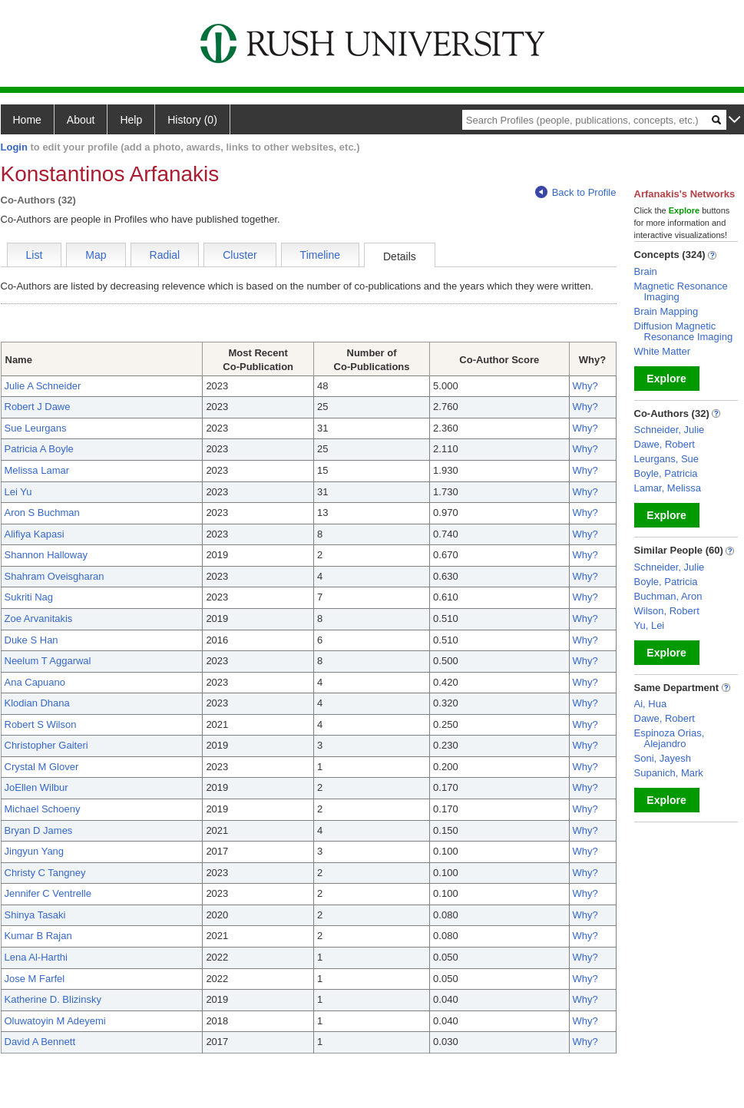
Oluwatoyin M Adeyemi (55, 1021)
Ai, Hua (650, 703)
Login (14, 147)
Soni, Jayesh (662, 758)
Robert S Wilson (41, 724)
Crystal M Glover (42, 766)
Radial (165, 255)
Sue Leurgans (36, 428)
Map (95, 255)
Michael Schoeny (43, 809)
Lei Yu (18, 492)
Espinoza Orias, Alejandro (669, 738)
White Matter (662, 351)
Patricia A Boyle (39, 449)
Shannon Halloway (46, 555)
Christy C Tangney (45, 872)
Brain (645, 271)
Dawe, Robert (664, 444)
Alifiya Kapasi (34, 534)
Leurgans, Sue (666, 459)
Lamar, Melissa (667, 488)
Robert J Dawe (38, 406)
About (81, 120)
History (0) (192, 120)
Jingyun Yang (34, 851)
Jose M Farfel (35, 978)
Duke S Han (31, 640)
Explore (666, 378)
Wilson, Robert (666, 611)
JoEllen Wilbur (36, 787)
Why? (585, 386)
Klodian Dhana (37, 703)
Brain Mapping (666, 311)
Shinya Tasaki (35, 915)
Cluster (239, 255)
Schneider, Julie (669, 429)
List (34, 255)
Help (131, 120)
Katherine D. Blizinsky (53, 999)
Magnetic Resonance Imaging (681, 291)
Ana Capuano (35, 682)
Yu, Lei (649, 625)
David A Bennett (40, 1041)
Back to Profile (576, 192)
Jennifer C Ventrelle (48, 893)
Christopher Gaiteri (46, 745)
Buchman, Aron (668, 596)
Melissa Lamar (37, 470)
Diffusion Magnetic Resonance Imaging (683, 331)
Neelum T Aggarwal (48, 660)
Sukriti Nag (29, 597)
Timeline (320, 255)
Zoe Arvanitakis (39, 618)
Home (27, 120)
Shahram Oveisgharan (54, 576)
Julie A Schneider (43, 386)
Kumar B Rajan (38, 935)
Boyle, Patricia (666, 473)
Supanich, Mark (668, 773)
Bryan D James (39, 830)
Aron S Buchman (42, 512)
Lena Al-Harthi (36, 957)
